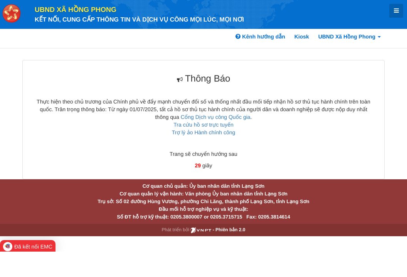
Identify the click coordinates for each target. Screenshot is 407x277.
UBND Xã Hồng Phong (75, 9)
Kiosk (301, 36)
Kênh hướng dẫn (260, 36)
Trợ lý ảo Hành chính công (203, 132)
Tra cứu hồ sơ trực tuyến (203, 125)
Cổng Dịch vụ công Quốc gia (216, 117)
